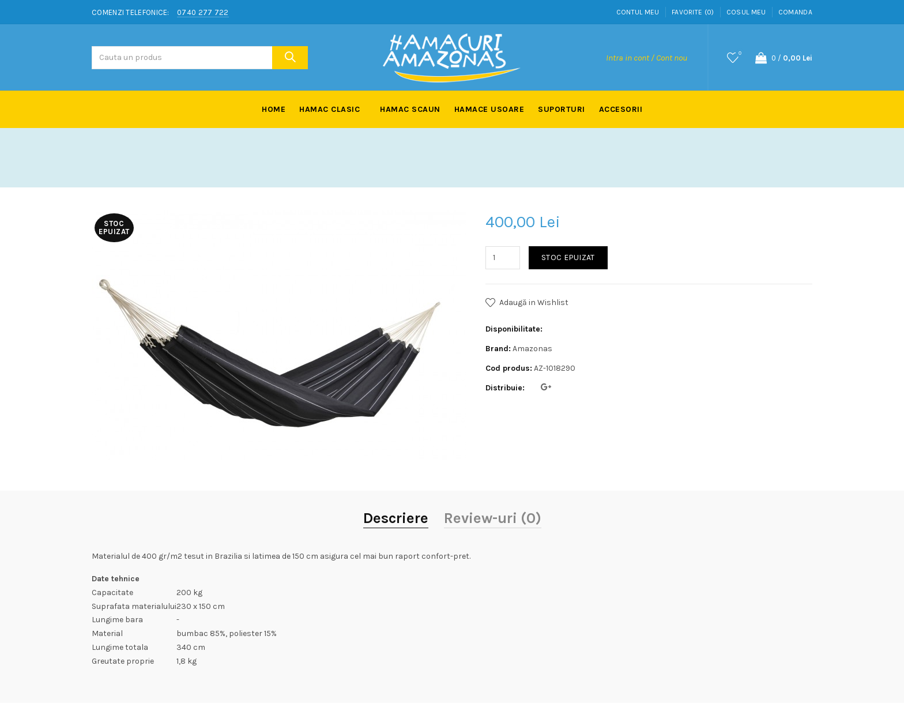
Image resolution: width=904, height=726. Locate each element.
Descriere (395, 518)
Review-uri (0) (492, 518)
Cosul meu (746, 12)
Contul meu (638, 12)
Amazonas (532, 348)
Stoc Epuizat (568, 257)
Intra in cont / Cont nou (646, 57)
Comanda (795, 12)
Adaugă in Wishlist (533, 302)
